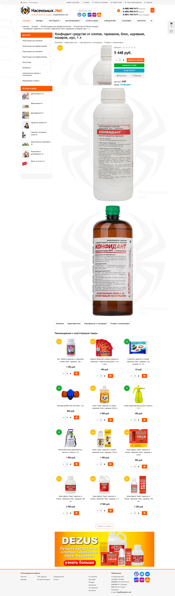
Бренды (40, 21)
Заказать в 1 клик (129, 65)
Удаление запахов (38, 123)
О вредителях (110, 21)
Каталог (27, 21)
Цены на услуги (37, 161)
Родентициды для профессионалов (37, 57)
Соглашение (93, 588)
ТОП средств (42, 577)
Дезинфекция (36, 113)
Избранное (136, 76)
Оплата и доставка (100, 2)
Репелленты (37, 67)
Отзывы (85, 2)
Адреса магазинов (72, 2)
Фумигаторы (37, 62)
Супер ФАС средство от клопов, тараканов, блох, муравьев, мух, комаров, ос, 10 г (138, 361)
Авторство (92, 585)
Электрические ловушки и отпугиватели (32, 74)
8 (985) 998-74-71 (130, 8)
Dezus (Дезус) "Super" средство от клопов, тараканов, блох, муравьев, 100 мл (138, 498)
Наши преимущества (133, 2)
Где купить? (129, 70)
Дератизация (36, 103)
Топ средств (55, 21)
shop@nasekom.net (60, 14)
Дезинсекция (36, 94)
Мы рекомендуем (73, 21)
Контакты (141, 21)
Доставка (92, 579)
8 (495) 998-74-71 (130, 11)
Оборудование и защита (37, 80)
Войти (25, 2)
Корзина (148, 2)
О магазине (127, 21)
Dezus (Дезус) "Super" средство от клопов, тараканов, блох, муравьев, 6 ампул (138, 452)
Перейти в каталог (104, 526)
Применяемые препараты (40, 142)
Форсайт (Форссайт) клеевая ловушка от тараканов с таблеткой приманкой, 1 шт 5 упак (104, 361)
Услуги (56, 579)
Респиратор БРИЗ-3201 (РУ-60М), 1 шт (70, 406)
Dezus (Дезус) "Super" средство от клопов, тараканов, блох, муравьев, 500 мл (70, 498)
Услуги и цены (92, 21)
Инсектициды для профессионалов (37, 46)
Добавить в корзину (135, 60)
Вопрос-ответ (116, 2)
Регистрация (33, 2)
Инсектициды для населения (37, 40)
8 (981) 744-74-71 (130, 14)
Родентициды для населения (37, 51)
